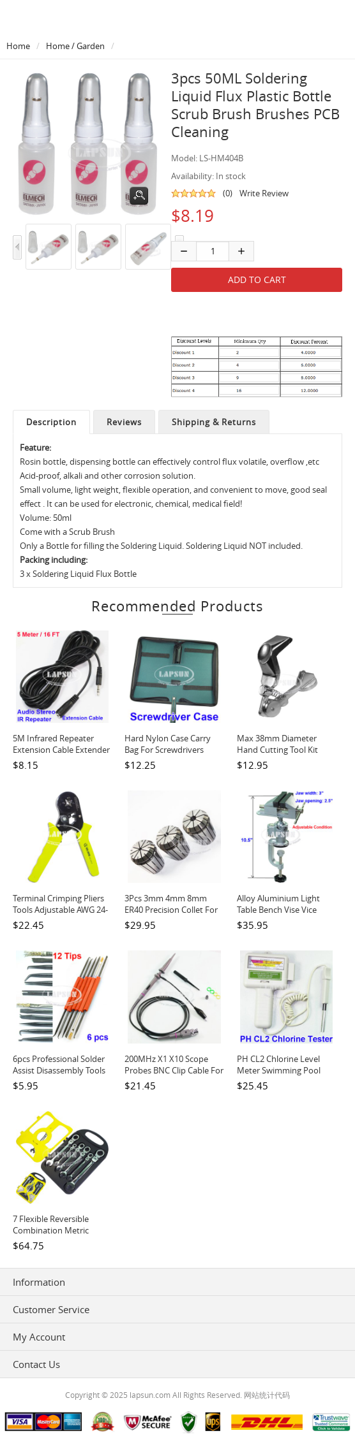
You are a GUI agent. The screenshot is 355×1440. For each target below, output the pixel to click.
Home (18, 46)
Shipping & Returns (214, 422)
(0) (227, 193)
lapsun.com (150, 1395)
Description (51, 422)
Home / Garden (75, 46)
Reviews (124, 422)
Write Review (264, 193)
